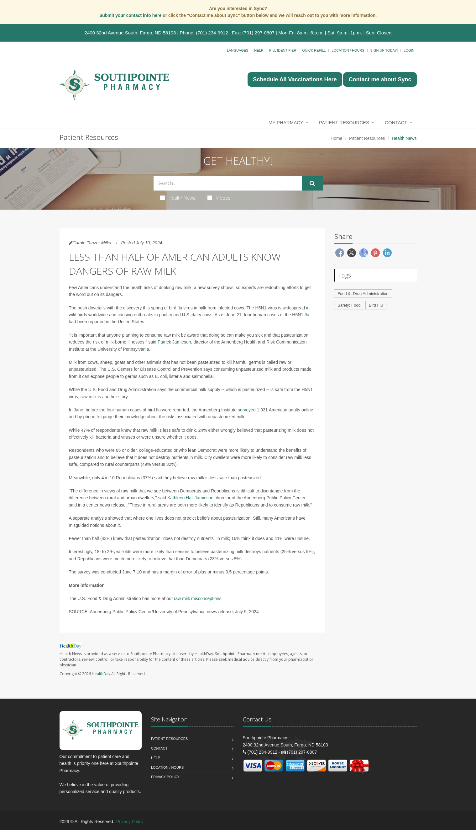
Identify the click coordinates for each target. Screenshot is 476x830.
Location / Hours (348, 50)
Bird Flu (376, 305)
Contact (396, 122)
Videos (219, 198)
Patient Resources (344, 122)
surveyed (247, 409)
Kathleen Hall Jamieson (190, 497)
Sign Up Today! (384, 50)
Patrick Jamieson (174, 341)
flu (307, 314)
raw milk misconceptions (198, 598)
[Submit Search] (312, 183)
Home (336, 138)
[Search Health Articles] (228, 183)
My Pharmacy (286, 122)
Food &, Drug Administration (363, 293)
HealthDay (101, 673)
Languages (237, 50)
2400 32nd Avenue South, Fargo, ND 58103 (130, 32)
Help (258, 50)
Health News (178, 198)
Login (409, 50)
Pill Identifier (282, 50)
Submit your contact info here (131, 15)
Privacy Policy (165, 777)
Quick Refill (314, 50)
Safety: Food (349, 305)
